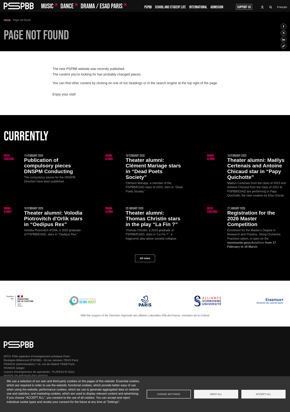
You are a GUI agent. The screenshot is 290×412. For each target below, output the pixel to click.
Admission (216, 7)
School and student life (170, 7)
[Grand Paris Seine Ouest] (82, 305)
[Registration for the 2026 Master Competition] (246, 228)
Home (7, 20)
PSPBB (148, 7)
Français (282, 7)
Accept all (263, 394)
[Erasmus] (270, 305)
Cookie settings (168, 394)
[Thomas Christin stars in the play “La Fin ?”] (145, 224)
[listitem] (283, 26)
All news (145, 258)
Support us (244, 7)
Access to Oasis (262, 7)
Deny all (216, 394)
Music (47, 6)
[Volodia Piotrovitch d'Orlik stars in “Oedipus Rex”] (43, 221)
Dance (67, 6)
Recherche (271, 7)
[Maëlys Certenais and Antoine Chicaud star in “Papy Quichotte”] (246, 176)
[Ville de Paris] (145, 305)
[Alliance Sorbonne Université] (207, 305)
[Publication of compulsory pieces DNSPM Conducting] (43, 169)
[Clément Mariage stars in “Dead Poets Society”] (145, 174)
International (198, 7)
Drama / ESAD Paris (101, 6)
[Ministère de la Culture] (19, 305)
